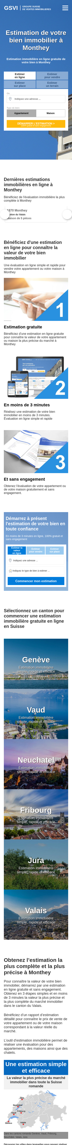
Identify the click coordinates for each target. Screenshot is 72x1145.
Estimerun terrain (52, 84)
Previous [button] (5, 214)
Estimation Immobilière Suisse (28, 8)
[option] (36, 214)
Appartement (21, 113)
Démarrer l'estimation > (36, 124)
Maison (51, 113)
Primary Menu (64, 8)
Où (8, 93)
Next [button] (67, 214)
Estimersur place (20, 84)
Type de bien (13, 108)
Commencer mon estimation (36, 581)
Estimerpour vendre (52, 76)
